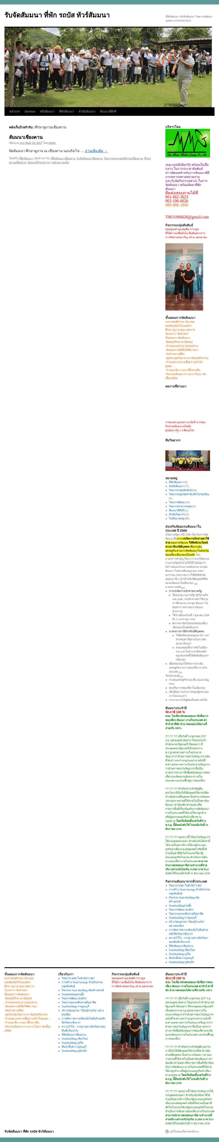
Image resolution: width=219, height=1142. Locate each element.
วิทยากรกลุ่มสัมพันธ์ (180, 490)
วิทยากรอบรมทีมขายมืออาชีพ (186, 913)
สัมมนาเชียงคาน (25, 137)
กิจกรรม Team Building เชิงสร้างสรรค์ (83, 990)
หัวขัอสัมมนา (87, 111)
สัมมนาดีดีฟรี (108, 111)
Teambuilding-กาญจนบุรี (182, 917)
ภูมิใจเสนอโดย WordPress (184, 1131)
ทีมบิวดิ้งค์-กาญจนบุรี (181, 958)
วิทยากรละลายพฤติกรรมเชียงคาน (123, 158)
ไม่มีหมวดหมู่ (176, 518)
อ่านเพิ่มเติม (96, 151)
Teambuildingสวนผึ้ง (180, 905)
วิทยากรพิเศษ (177, 502)
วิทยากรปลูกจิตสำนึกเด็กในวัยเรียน (189, 494)
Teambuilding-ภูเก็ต (180, 954)
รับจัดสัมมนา (176, 486)
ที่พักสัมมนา (66, 111)
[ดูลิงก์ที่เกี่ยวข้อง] (196, 584)
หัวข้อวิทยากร (177, 514)
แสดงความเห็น (60, 162)
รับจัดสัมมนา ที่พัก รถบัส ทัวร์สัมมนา (57, 15)
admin (52, 143)
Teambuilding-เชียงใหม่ (182, 950)
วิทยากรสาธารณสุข (180, 506)
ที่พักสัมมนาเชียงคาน (63, 158)
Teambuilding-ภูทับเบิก (181, 962)
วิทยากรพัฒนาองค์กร (181, 909)
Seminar (30, 111)
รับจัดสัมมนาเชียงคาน (89, 158)
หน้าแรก (14, 111)
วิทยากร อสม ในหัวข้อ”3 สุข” (185, 885)
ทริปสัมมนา (47, 111)
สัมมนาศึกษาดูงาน (38, 162)
